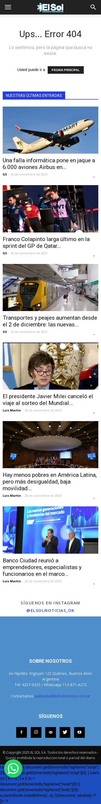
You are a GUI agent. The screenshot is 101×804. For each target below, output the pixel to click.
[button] (93, 7)
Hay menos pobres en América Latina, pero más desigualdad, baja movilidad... (50, 482)
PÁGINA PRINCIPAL (66, 70)
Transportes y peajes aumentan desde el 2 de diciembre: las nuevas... (50, 321)
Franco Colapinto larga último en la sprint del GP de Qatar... (46, 242)
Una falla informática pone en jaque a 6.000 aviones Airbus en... (49, 163)
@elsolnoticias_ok (50, 610)
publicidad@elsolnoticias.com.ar (62, 696)
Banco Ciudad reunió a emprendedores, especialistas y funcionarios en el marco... (42, 567)
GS (5, 174)
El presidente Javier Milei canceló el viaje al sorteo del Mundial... (48, 399)
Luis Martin (12, 410)
